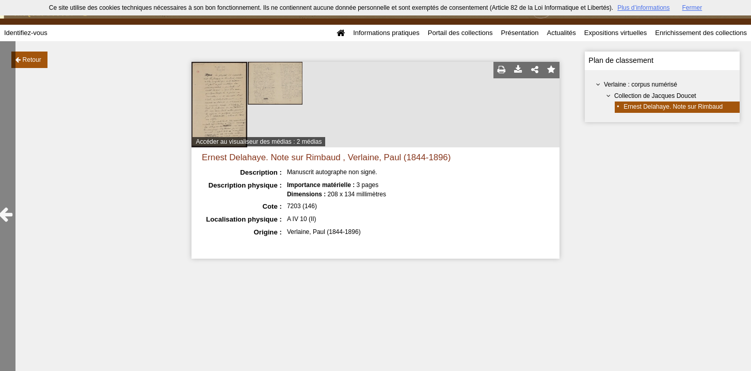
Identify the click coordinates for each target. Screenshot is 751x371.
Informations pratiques (386, 33)
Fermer (692, 7)
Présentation (519, 33)
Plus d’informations (643, 7)
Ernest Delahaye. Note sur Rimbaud (673, 106)
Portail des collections (460, 33)
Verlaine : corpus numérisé (640, 84)
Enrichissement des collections (701, 33)
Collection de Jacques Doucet (655, 95)
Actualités (561, 33)
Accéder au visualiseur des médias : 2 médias (259, 141)
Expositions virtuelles (615, 33)
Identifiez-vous (25, 33)
